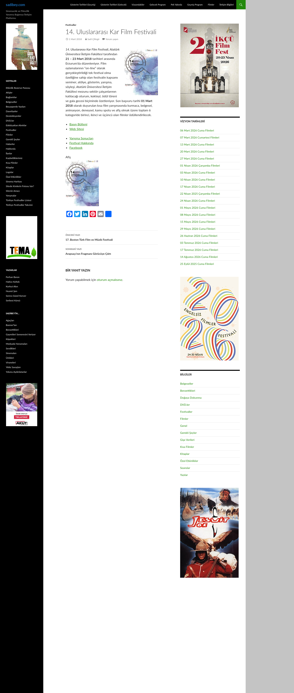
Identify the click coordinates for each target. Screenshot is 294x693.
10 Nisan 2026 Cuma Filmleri (197, 179)
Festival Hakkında (81, 143)
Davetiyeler (12, 111)
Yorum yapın (112, 39)
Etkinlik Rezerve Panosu (18, 87)
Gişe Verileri (187, 439)
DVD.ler (185, 404)
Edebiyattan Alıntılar (16, 125)
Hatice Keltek (13, 281)
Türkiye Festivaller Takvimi (19, 204)
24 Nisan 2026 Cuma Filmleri (197, 200)
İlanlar (9, 153)
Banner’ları (11, 325)
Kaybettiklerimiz (14, 158)
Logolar (9, 172)
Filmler (211, 4)
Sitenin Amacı (13, 190)
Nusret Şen (11, 291)
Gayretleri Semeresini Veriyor (21, 334)
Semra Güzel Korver (16, 295)
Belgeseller (186, 383)
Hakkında (10, 148)
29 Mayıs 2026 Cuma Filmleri (197, 228)
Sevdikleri (11, 348)
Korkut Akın (12, 286)
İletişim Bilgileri (227, 4)
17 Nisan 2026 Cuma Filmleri (197, 186)
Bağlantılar (11, 97)
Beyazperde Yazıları (16, 106)
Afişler (9, 92)
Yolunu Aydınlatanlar (16, 371)
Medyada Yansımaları (16, 343)
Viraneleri (11, 362)
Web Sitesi (76, 129)
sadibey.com (15, 5)
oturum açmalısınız (109, 279)
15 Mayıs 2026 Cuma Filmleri (197, 221)
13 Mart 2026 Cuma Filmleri (197, 144)
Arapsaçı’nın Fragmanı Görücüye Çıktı (112, 251)
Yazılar (184, 474)
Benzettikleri (187, 390)
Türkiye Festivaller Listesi (18, 200)
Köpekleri (11, 339)
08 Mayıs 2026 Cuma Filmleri (197, 214)
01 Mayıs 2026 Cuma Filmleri (197, 207)
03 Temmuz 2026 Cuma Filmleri (199, 242)
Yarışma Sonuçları (81, 138)
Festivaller (71, 24)
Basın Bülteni (78, 124)
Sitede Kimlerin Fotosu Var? (20, 186)
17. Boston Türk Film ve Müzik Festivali (112, 237)
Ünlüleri (10, 357)
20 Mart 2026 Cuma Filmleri (197, 151)
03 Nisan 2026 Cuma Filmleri (197, 172)
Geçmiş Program (195, 4)
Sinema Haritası (14, 181)
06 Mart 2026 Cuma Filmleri (197, 130)
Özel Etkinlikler (189, 460)
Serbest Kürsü (13, 300)
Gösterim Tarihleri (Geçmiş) (82, 4)
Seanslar (185, 467)
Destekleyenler (13, 115)
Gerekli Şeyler (188, 432)
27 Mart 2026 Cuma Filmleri (197, 158)
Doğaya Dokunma (191, 397)
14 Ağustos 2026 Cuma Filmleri (199, 256)
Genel (183, 425)
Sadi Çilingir (94, 39)
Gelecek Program (158, 4)
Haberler (10, 144)
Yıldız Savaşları (13, 367)
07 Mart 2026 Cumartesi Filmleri (199, 137)
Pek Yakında (176, 4)
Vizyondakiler (138, 4)
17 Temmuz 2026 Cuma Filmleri (199, 249)
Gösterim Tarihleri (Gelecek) (114, 4)
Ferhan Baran (12, 277)
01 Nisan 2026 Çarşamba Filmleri (200, 165)
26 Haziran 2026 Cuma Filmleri (198, 235)
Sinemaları (11, 353)
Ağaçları (10, 320)
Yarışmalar (11, 195)
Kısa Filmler (187, 446)
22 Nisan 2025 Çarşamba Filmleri (200, 193)
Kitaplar (185, 453)
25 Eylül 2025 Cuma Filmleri (197, 263)
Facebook (75, 147)
